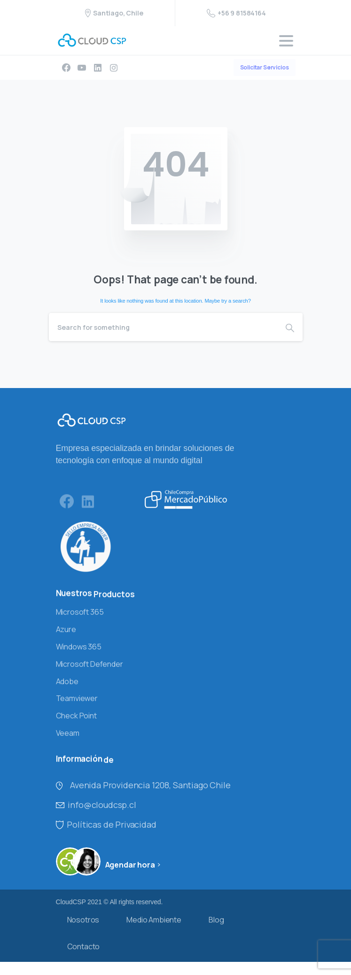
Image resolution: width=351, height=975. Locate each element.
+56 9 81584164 (236, 13)
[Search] (163, 327)
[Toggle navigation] (286, 41)
